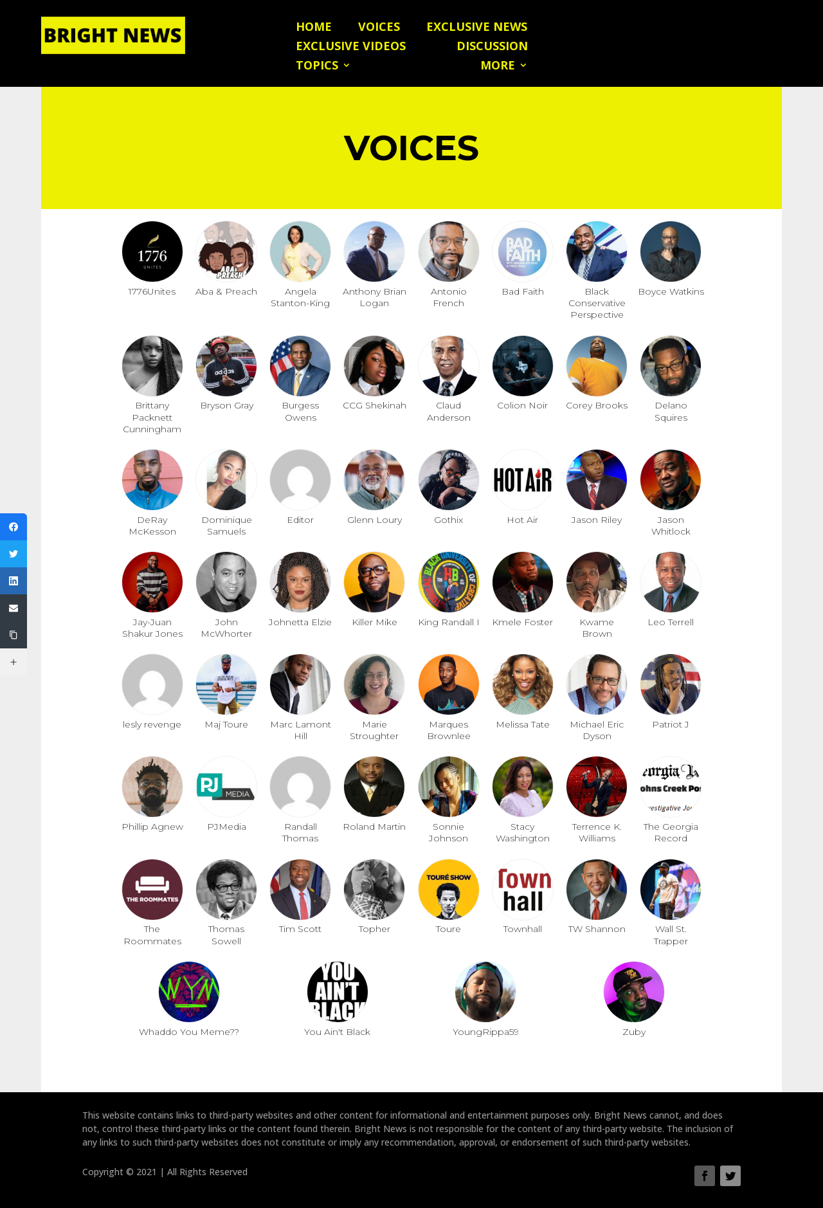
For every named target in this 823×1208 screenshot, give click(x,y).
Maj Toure (226, 724)
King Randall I (449, 622)
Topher (374, 929)
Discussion (492, 47)
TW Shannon (597, 929)
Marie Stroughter (374, 730)
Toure (448, 929)
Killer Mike (374, 622)
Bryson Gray (226, 405)
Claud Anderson (449, 411)
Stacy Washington (523, 832)
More (497, 66)
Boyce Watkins (671, 291)
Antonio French (449, 297)
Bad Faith (523, 291)
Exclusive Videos (351, 47)
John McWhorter (226, 627)
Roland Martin (374, 826)
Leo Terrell (670, 622)
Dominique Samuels (226, 525)
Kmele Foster (522, 622)
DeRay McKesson (152, 525)
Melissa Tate (523, 724)
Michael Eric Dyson (597, 730)
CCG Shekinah (374, 405)
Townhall (522, 929)
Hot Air (522, 520)
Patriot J (670, 724)
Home (314, 28)
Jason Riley (597, 520)
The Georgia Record (671, 832)
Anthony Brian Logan (374, 297)
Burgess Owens (300, 411)
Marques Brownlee (449, 730)
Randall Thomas (300, 832)
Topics (317, 66)
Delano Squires (671, 411)
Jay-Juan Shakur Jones (152, 627)
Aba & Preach (226, 291)
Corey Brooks (597, 405)
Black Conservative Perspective (597, 303)
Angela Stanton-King (300, 297)
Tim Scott (300, 929)
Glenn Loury (374, 520)
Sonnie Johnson (448, 832)
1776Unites (152, 291)
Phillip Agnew (152, 826)
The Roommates (152, 934)
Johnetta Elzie (300, 622)
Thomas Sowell (226, 934)
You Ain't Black (337, 1032)
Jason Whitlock (671, 525)
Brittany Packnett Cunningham (152, 416)
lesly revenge (152, 724)
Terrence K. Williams (597, 832)
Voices (379, 28)
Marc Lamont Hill (300, 730)
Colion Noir (522, 405)
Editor (300, 520)
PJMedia (226, 826)
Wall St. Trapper (671, 934)
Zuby (634, 1032)
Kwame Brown (596, 627)
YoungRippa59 (486, 1032)
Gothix (448, 520)
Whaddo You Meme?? (189, 1032)
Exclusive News (476, 28)
